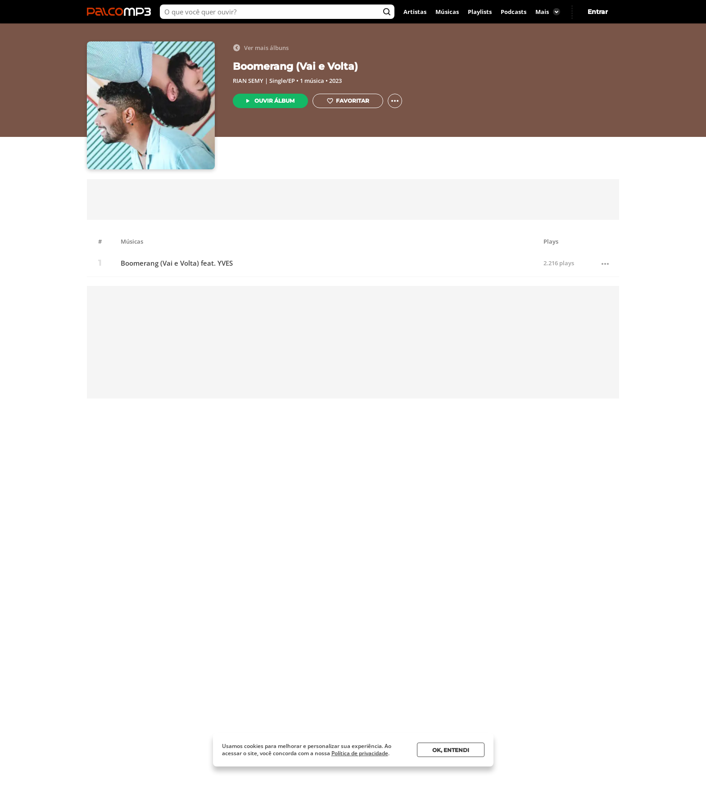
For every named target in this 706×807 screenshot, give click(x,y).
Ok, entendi (450, 750)
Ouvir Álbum (274, 100)
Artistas (414, 12)
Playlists (480, 12)
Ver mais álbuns (261, 48)
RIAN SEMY (248, 81)
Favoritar (347, 100)
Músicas (447, 12)
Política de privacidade (359, 753)
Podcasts (513, 12)
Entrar (598, 12)
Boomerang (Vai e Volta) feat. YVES (177, 263)
